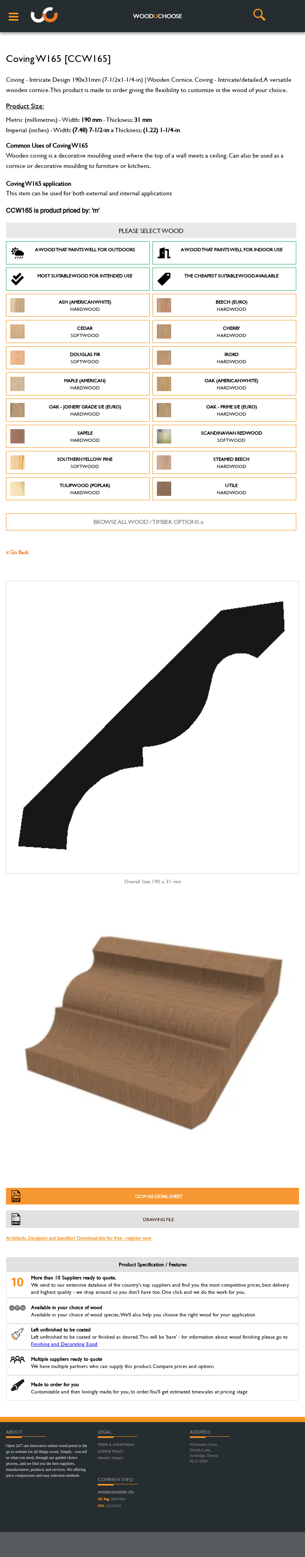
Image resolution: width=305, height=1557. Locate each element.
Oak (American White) (207, 384)
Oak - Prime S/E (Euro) (207, 410)
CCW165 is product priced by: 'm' (52, 211)
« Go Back (17, 552)
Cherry (201, 331)
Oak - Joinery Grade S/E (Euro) (65, 410)
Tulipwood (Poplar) (60, 489)
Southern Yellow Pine (61, 462)
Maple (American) (58, 384)
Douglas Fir (55, 358)
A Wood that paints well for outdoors (72, 253)
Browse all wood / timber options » (148, 522)
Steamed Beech (203, 462)
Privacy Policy (111, 1458)
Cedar (54, 331)
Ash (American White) (60, 305)
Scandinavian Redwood (209, 436)
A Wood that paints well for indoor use (219, 253)
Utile (201, 489)
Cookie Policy (111, 1451)
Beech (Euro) (202, 305)
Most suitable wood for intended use (71, 279)
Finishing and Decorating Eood (64, 1343)
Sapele (55, 436)
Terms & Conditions (116, 1444)
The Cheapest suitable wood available (217, 279)
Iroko (201, 358)
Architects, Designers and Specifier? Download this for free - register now (78, 1237)
